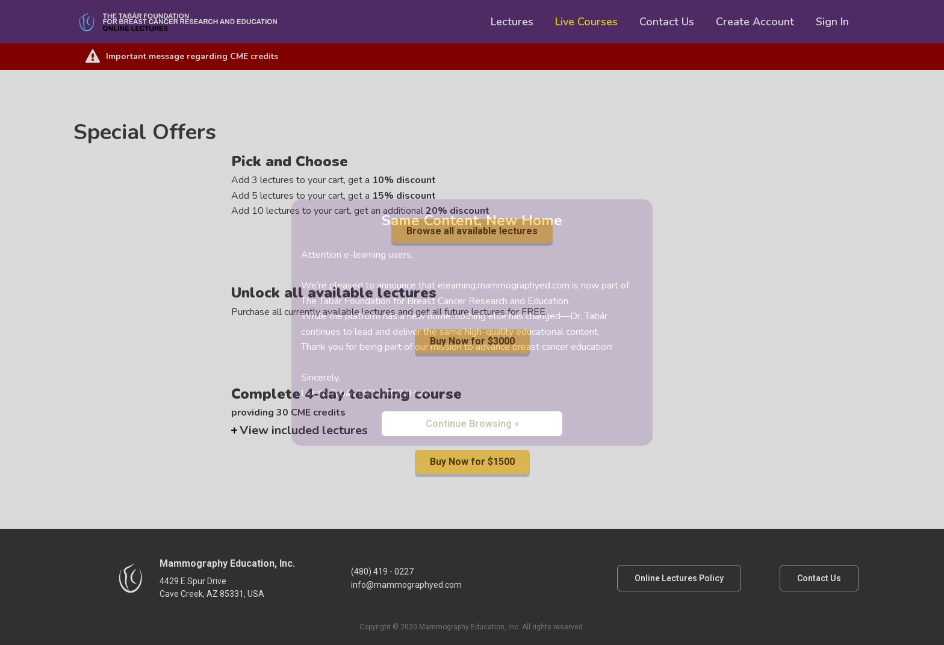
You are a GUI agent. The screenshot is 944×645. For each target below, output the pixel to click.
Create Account (755, 21)
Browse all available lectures (472, 231)
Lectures (512, 21)
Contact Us (666, 21)
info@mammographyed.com (406, 585)
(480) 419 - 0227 (382, 571)
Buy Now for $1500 (472, 461)
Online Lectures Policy (679, 578)
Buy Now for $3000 (472, 341)
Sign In (832, 21)
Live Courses (586, 21)
